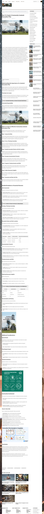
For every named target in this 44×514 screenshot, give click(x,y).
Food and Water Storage (33, 24)
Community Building (33, 16)
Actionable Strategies (33, 13)
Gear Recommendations (33, 25)
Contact (9, 1)
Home (3, 1)
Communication (32, 14)
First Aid (31, 22)
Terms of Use (22, 1)
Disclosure (13, 1)
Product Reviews (32, 30)
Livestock (3, 469)
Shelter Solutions (32, 33)
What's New (31, 41)
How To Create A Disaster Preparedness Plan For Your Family (37, 47)
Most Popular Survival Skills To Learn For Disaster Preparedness (37, 55)
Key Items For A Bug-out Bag (37, 117)
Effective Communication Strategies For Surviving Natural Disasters (18, 511)
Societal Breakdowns (33, 35)
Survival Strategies (33, 38)
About (6, 1)
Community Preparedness (8, 11)
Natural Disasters (32, 27)
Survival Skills (32, 36)
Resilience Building (33, 32)
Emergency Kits (32, 19)
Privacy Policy (17, 1)
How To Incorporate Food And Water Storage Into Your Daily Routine (8, 511)
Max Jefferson (4, 18)
